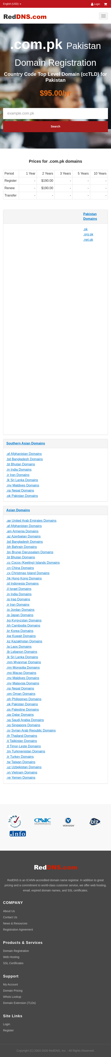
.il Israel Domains (18, 589)
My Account (10, 984)
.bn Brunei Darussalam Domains (29, 552)
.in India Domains (19, 469)
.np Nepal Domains (20, 490)
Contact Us (10, 917)
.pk (85, 229)
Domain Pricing (12, 990)
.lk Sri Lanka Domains (22, 480)
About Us (9, 911)
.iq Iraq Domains (18, 599)
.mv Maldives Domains (22, 485)
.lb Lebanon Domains (21, 652)
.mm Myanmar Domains (23, 662)
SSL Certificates (13, 963)
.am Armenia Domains (22, 531)
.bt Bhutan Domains (20, 464)
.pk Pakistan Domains (22, 496)
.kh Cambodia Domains (23, 625)
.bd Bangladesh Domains (24, 459)
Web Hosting (11, 957)
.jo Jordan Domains (20, 609)
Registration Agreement (18, 929)
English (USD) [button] (12, 3)
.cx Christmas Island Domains (28, 573)
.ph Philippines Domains (23, 699)
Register (8, 1030)
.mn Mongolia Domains (23, 667)
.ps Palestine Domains (22, 709)
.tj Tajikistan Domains (21, 741)
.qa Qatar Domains (20, 714)
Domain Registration (16, 950)
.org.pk (88, 234)
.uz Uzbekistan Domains (24, 767)
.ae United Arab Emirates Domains (31, 520)
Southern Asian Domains (25, 443)
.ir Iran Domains (17, 475)
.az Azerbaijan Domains (23, 536)
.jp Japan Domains (19, 615)
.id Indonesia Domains (22, 583)
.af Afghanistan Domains (24, 454)
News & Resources (15, 923)
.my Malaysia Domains (22, 683)
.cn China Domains (20, 568)
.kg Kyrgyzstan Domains (24, 620)
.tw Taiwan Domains (20, 762)
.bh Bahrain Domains (21, 547)
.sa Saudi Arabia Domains (25, 720)
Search (55, 126)
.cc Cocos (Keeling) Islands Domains (33, 562)
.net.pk (88, 239)
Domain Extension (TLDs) (19, 1003)
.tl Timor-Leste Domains (23, 746)
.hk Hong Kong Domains (24, 578)
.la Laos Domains (19, 646)
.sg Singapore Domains (23, 725)
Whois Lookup (12, 996)
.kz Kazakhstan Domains (24, 641)
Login (95, 4)
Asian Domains (18, 510)
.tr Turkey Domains (20, 756)
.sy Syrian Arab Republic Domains (31, 730)
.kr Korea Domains (19, 631)
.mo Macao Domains (21, 673)
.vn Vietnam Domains (21, 772)
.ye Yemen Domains (20, 777)
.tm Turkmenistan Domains (25, 751)
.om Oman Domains (20, 694)
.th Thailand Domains (21, 736)
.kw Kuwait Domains (21, 636)
